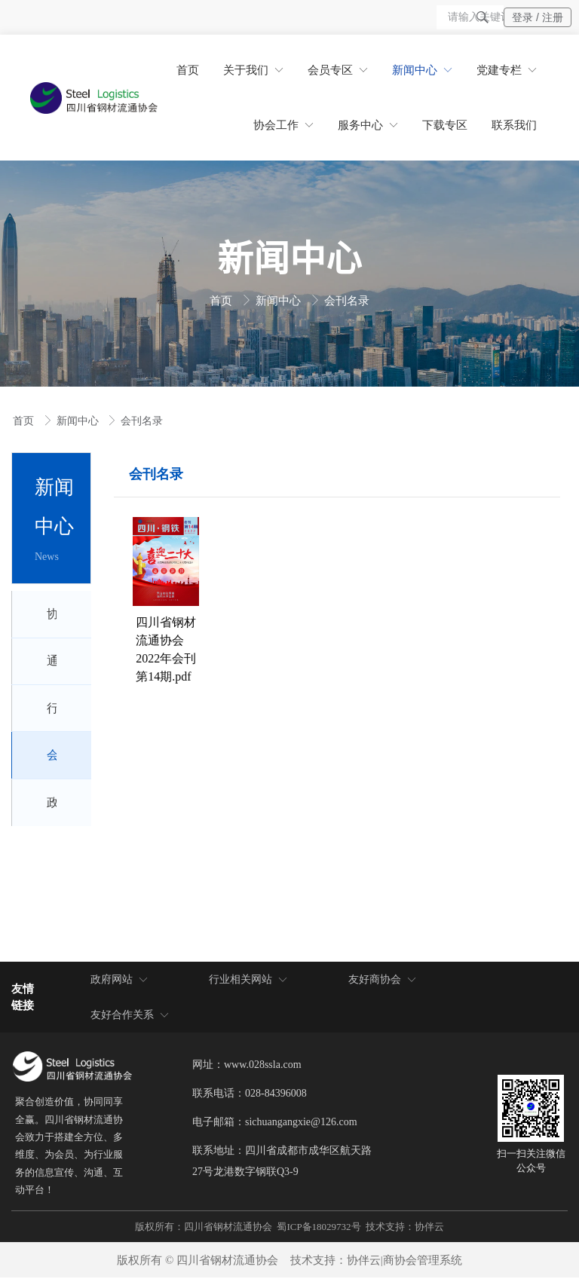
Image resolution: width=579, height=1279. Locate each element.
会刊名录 (346, 301)
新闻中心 (280, 301)
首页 (222, 301)
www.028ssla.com (263, 1066)
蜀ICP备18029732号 (318, 1228)
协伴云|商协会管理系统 (404, 1262)
